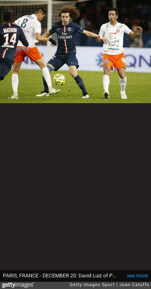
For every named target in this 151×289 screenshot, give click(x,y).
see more (137, 276)
